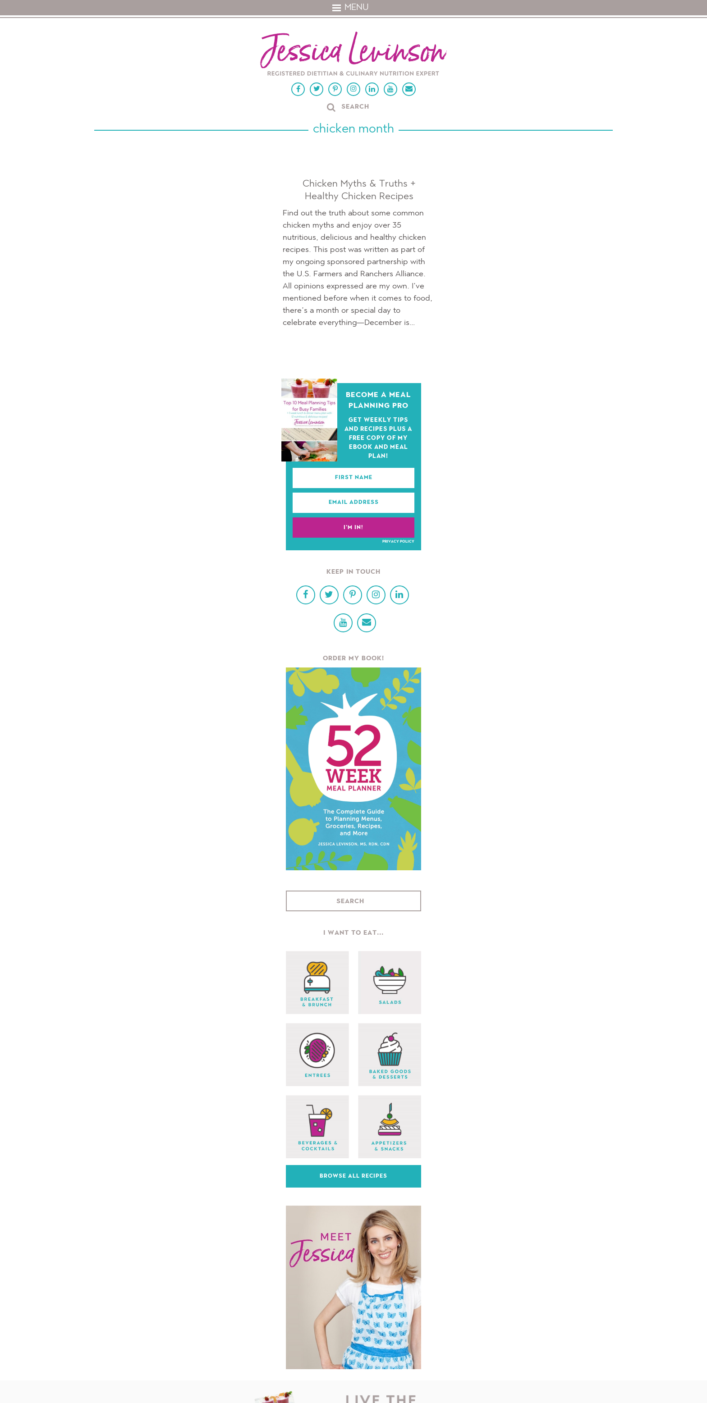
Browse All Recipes (353, 1176)
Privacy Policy (398, 542)
